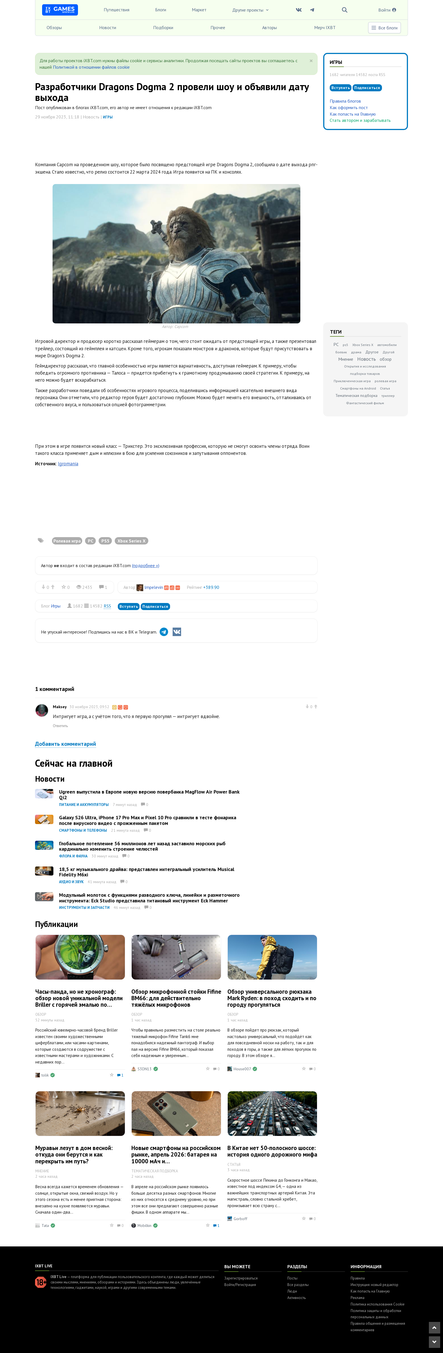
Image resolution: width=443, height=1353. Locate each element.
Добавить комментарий (65, 743)
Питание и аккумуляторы (84, 804)
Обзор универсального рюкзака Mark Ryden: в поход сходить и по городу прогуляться (271, 998)
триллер (388, 396)
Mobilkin (144, 1225)
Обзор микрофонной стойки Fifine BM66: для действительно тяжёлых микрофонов (176, 998)
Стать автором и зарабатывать (360, 120)
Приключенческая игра (352, 381)
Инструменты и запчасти (84, 907)
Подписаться (155, 606)
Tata (45, 1225)
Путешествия (116, 9)
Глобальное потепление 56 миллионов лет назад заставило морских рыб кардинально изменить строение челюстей (142, 846)
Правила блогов (345, 101)
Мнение (345, 359)
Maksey (60, 706)
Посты (292, 1278)
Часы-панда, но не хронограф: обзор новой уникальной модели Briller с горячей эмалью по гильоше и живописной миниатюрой (79, 1004)
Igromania (68, 464)
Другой (388, 352)
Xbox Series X (362, 345)
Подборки (163, 27)
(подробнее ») (145, 565)
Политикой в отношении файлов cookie (91, 67)
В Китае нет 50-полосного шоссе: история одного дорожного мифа (272, 1151)
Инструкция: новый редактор (374, 1284)
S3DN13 (145, 1068)
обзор (386, 359)
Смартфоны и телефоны (83, 830)
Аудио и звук (71, 881)
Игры (108, 117)
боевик (341, 352)
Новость (366, 359)
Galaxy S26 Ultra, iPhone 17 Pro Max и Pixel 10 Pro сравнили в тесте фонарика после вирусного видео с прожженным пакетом (147, 820)
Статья (385, 388)
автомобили (387, 345)
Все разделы (298, 1284)
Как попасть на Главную (353, 114)
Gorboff (240, 1218)
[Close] (311, 60)
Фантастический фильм (365, 403)
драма (356, 352)
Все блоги (384, 28)
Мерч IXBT (325, 27)
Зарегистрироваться (241, 1278)
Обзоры (54, 27)
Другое (372, 352)
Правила (358, 1278)
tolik (45, 1075)
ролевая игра (385, 381)
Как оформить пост (349, 107)
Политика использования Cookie (378, 1304)
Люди (292, 1291)
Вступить (129, 606)
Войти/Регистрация (240, 1284)
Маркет (199, 9)
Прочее (217, 27)
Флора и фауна (73, 856)
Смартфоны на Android (358, 388)
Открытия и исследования (365, 366)
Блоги (160, 9)
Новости (107, 27)
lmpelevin (153, 587)
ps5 (345, 345)
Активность (296, 1297)
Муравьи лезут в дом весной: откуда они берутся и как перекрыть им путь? (73, 1154)
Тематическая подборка (356, 395)
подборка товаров (365, 373)
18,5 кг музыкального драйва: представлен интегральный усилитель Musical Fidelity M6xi (146, 872)
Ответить (60, 725)
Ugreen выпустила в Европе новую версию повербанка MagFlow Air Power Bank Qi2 (149, 794)
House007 (242, 1068)
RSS (107, 606)
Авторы (269, 27)
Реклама (357, 1297)
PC (336, 344)
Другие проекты (251, 10)
